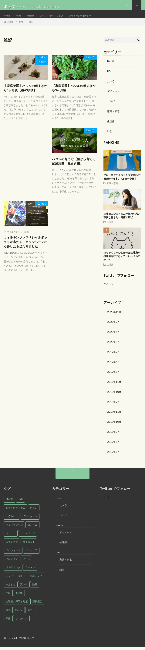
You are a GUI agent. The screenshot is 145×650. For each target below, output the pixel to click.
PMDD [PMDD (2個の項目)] (9, 502)
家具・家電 (113, 117)
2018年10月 (114, 396)
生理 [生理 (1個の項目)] (8, 596)
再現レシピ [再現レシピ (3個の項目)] (36, 579)
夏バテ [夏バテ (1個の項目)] (24, 587)
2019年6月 (113, 366)
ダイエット (113, 97)
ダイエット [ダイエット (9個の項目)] (29, 545)
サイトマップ (60, 18)
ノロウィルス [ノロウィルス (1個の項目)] (13, 553)
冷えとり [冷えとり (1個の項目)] (10, 587)
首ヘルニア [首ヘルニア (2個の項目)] (21, 621)
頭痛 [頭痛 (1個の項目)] (8, 621)
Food (19, 18)
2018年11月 (114, 386)
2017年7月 (113, 455)
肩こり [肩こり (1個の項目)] (31, 613)
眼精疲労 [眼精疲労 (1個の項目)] (37, 604)
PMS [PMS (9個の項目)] (20, 502)
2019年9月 (113, 356)
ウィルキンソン (15, 241)
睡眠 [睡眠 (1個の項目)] (8, 613)
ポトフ (30, 641)
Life (44, 18)
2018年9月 (113, 406)
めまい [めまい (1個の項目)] (33, 511)
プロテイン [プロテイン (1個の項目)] (12, 562)
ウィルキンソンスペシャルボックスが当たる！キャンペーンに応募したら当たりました (25, 255)
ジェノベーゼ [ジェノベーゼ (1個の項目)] (27, 536)
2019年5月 (113, 376)
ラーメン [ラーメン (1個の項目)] (30, 570)
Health (32, 18)
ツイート (108, 289)
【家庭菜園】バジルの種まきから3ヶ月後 (73, 95)
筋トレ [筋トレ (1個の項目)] (19, 613)
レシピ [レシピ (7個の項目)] (9, 579)
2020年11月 (114, 317)
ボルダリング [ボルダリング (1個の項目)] (13, 570)
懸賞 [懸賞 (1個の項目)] (34, 587)
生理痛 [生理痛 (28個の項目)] (19, 596)
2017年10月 (114, 425)
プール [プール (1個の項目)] (26, 562)
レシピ (111, 107)
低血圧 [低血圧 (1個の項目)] (21, 579)
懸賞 (26, 241)
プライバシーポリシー (87, 18)
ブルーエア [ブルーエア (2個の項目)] (31, 553)
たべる (111, 87)
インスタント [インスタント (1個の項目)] (30, 519)
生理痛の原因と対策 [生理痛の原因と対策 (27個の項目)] (17, 604)
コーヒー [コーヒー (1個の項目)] (10, 536)
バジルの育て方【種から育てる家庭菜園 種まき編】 (73, 170)
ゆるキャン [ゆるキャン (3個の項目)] (12, 519)
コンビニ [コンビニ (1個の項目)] (32, 528)
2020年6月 (113, 337)
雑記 (41, 71)
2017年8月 (113, 445)
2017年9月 (113, 435)
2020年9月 (113, 327)
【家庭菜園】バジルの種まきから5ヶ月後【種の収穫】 (26, 95)
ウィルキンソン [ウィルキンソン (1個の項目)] (14, 528)
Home (7, 18)
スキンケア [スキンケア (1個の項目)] (12, 545)
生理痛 (111, 127)
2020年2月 (113, 346)
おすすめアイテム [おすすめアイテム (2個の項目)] (15, 511)
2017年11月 (114, 415)
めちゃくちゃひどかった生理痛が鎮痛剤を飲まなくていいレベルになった (121, 262)
